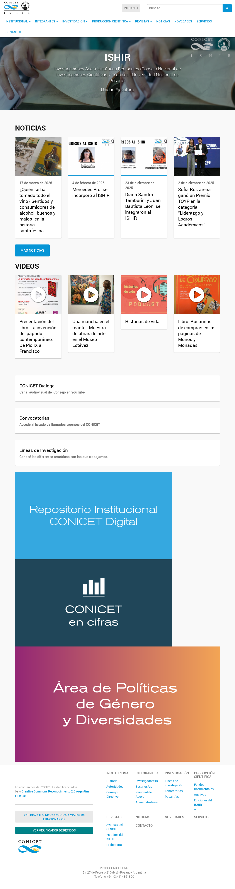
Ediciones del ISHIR (203, 802)
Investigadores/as (147, 781)
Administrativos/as (147, 802)
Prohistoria (114, 845)
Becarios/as (144, 786)
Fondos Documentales (204, 786)
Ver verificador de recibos (54, 830)
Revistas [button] (143, 21)
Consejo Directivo (112, 794)
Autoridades (114, 786)
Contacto (13, 32)
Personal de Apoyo (144, 794)
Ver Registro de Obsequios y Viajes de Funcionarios (54, 817)
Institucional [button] (18, 21)
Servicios (204, 21)
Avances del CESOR (114, 827)
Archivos (200, 794)
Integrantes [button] (46, 21)
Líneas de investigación (174, 783)
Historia (112, 781)
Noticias (163, 21)
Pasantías (172, 796)
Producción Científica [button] (111, 21)
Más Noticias (32, 250)
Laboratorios (174, 791)
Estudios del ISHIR (114, 837)
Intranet (131, 8)
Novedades (183, 21)
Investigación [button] (75, 21)
